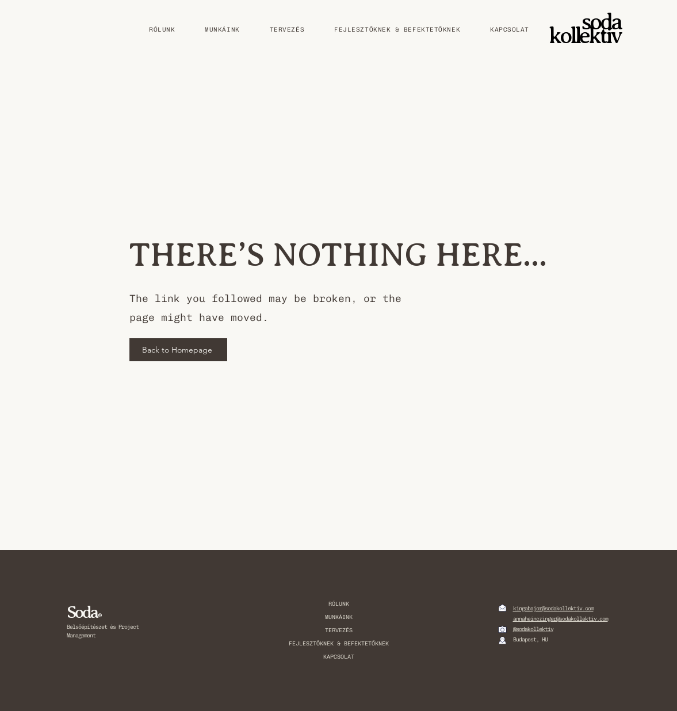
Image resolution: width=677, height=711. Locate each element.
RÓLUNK (338, 604)
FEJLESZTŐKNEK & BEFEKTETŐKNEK (339, 643)
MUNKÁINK (339, 617)
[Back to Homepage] (178, 349)
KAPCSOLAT (338, 656)
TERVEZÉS (339, 630)
